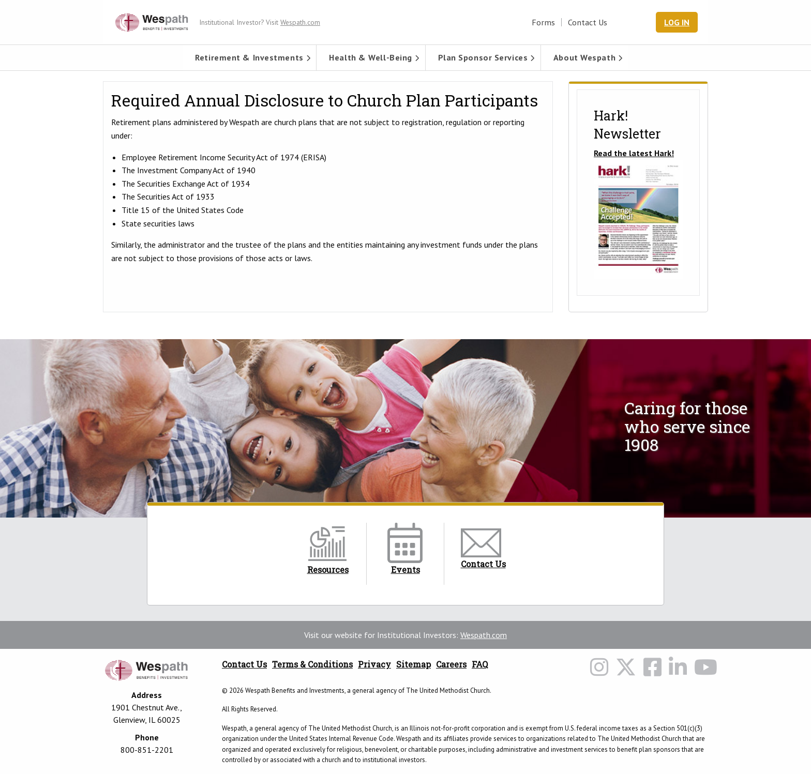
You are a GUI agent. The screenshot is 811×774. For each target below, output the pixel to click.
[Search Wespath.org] (637, 22)
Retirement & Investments (249, 57)
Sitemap (413, 664)
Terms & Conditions (312, 664)
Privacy (374, 664)
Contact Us (587, 22)
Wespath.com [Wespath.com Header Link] (300, 22)
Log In (676, 22)
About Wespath (584, 57)
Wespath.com (483, 635)
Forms (543, 22)
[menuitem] (249, 57)
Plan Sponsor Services (483, 57)
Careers (451, 664)
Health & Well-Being (370, 57)
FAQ (480, 664)
